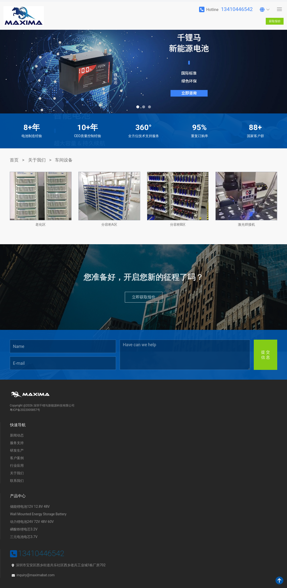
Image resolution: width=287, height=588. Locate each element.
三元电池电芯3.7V (23, 537)
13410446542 (237, 9)
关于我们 (37, 160)
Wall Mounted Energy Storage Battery (38, 514)
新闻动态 (17, 435)
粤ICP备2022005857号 (25, 410)
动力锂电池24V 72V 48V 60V (32, 522)
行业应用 (17, 465)
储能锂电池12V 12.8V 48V (30, 506)
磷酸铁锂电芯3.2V (23, 529)
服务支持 (17, 443)
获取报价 (275, 21)
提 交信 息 (265, 355)
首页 (14, 160)
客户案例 (17, 458)
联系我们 (17, 481)
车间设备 (64, 160)
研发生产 (17, 450)
